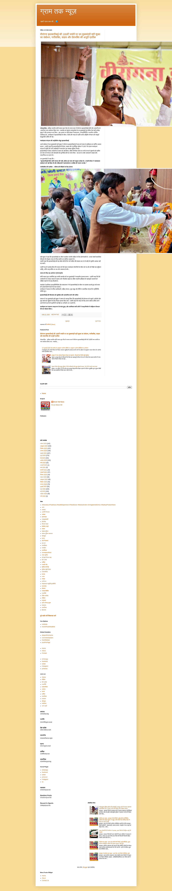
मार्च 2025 (43, 462)
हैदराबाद (44, 610)
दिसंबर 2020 (43, 474)
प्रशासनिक (45, 571)
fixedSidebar (46, 640)
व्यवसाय (44, 600)
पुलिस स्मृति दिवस (46, 569)
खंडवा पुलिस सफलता (47, 533)
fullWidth (44, 624)
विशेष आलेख (45, 595)
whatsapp (45, 659)
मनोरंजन (44, 581)
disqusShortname (47, 635)
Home (44, 393)
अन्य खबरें (44, 706)
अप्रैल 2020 (43, 494)
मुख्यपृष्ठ (68, 321)
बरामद (43, 574)
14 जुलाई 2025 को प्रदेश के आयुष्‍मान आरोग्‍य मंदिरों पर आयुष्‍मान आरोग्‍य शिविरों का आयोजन (65, 348)
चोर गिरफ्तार (45, 540)
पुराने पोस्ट (98, 321)
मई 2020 (42, 491)
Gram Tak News (59, 402)
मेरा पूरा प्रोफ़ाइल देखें (56, 405)
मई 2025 (42, 458)
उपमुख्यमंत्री (45, 519)
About (44, 651)
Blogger (85, 867)
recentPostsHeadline (48, 627)
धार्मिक (43, 562)
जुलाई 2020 (43, 486)
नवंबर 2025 (43, 443)
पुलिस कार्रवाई (45, 567)
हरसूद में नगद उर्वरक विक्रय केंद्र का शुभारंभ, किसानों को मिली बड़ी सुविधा (70, 355)
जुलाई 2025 (43, 453)
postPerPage (46, 642)
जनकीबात (44, 545)
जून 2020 (43, 489)
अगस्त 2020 (43, 484)
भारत (43, 576)
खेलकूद (44, 536)
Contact (44, 653)
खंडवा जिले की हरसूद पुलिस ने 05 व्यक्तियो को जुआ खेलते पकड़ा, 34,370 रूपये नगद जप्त (74, 366)
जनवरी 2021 (43, 472)
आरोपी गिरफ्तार (46, 512)
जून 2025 (43, 455)
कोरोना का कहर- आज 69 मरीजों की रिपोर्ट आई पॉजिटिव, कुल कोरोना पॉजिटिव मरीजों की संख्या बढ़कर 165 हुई (114, 842)
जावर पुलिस (45, 555)
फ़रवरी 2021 (43, 470)
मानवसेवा (44, 586)
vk (42, 782)
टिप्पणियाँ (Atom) (50, 324)
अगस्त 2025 (43, 451)
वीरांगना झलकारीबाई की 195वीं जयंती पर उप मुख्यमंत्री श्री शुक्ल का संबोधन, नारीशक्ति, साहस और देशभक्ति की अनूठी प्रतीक (70, 36)
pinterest (44, 668)
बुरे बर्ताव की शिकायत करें (48, 616)
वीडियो (43, 598)
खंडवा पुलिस (45, 531)
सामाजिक (44, 607)
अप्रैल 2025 (43, 460)
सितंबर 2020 (43, 482)
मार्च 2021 (43, 467)
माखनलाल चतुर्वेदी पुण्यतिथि (49, 583)
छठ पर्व (43, 543)
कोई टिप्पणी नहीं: (55, 314)
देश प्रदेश (44, 560)
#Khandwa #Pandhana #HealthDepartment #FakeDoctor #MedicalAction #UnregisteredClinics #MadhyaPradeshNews (79, 505)
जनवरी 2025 (43, 465)
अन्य (43, 507)
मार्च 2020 (43, 496)
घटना (43, 538)
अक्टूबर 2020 (44, 479)
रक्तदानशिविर (45, 591)
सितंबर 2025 (43, 448)
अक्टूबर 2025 (44, 446)
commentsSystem (47, 638)
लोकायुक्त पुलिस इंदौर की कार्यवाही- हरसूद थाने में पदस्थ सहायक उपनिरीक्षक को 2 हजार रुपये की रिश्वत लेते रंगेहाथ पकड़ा (115, 807)
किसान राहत (45, 524)
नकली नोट (44, 564)
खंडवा (43, 529)
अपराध (43, 509)
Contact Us (45, 880)
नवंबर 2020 (43, 477)
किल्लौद (44, 521)
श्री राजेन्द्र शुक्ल (46, 603)
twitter (44, 664)
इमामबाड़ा (44, 517)
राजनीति (44, 593)
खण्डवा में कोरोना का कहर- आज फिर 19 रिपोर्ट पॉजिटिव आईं (114, 853)
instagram (45, 666)
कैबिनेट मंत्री (45, 526)
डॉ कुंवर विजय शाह (46, 557)
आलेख (43, 514)
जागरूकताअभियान (46, 552)
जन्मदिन (44, 548)
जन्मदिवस (44, 550)
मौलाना (43, 588)
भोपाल (43, 579)
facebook (45, 661)
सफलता (44, 605)
